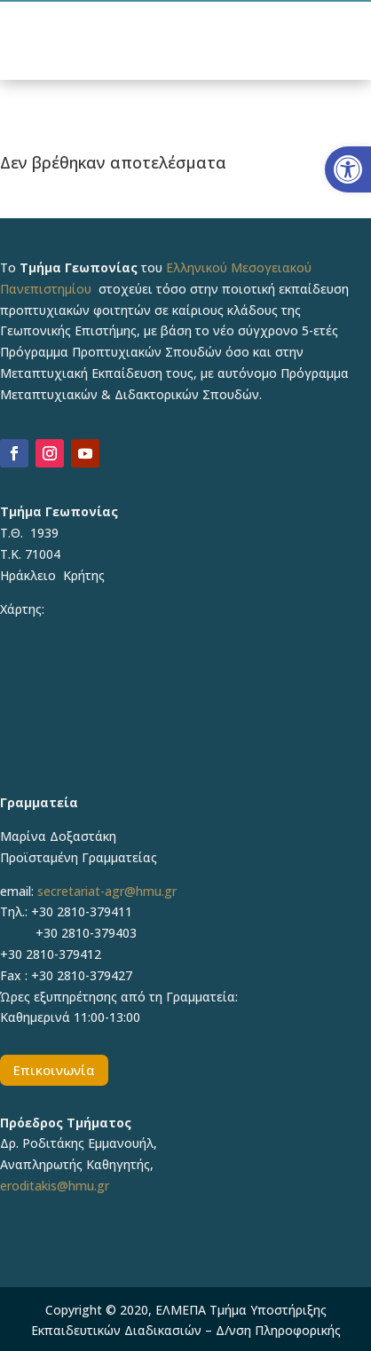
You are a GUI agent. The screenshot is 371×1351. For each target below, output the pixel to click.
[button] (348, 169)
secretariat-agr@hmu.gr (107, 891)
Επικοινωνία (54, 1070)
